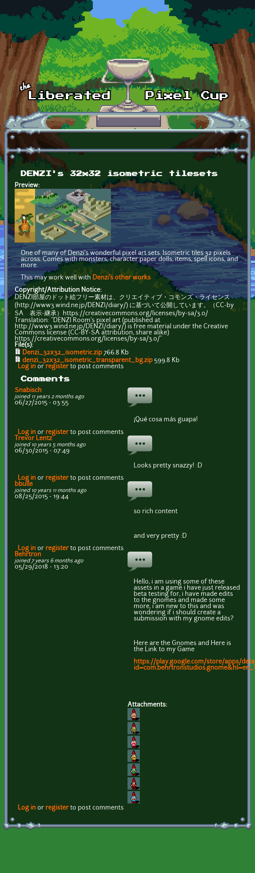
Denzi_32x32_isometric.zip (62, 353)
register (57, 367)
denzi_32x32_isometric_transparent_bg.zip (87, 361)
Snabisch (28, 390)
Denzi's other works (121, 278)
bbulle (24, 484)
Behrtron (28, 555)
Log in (27, 367)
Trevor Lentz (33, 439)
